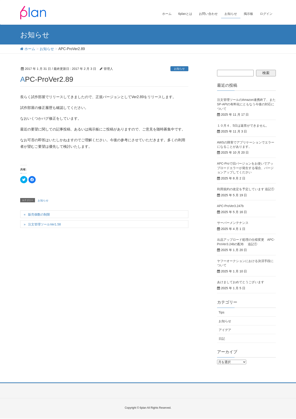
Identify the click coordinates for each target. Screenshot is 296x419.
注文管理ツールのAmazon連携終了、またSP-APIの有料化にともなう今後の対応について (246, 104)
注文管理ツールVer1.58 (44, 224)
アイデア (225, 330)
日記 (222, 338)
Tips (221, 312)
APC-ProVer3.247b (230, 206)
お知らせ (179, 68)
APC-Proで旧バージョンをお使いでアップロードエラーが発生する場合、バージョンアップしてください (245, 168)
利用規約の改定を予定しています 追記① (245, 189)
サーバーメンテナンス (232, 223)
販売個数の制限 (39, 214)
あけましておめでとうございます (240, 282)
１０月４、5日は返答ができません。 (243, 125)
